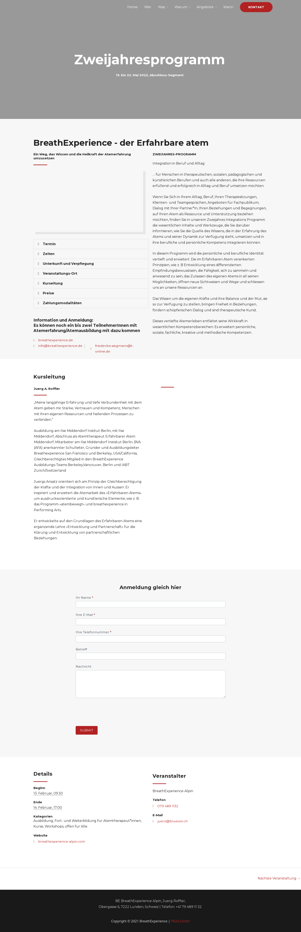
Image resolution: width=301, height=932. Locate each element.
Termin (49, 244)
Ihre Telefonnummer (93, 632)
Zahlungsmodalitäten (62, 303)
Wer (147, 7)
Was (161, 7)
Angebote (205, 7)
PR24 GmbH (180, 921)
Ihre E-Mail (85, 615)
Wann (228, 7)
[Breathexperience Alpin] (53, 7)
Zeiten (49, 254)
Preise (48, 293)
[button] (256, 7)
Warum (181, 7)
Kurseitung (53, 283)
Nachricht (83, 666)
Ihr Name (84, 598)
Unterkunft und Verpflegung (68, 264)
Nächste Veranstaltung (279, 879)
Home (132, 7)
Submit (86, 730)
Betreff (81, 649)
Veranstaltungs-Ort (60, 273)
